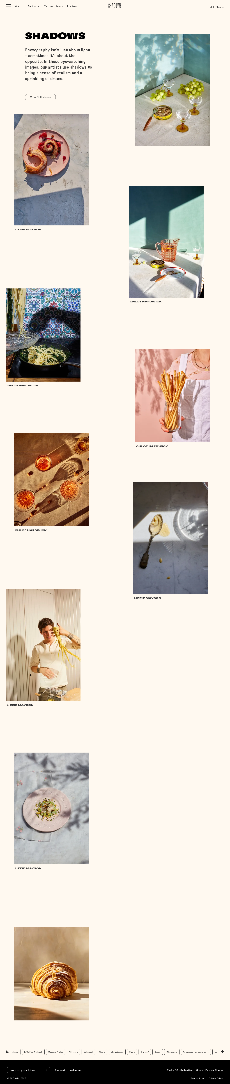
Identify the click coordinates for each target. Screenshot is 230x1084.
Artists (33, 6)
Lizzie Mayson (147, 598)
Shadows (115, 6)
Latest (73, 6)
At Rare (214, 7)
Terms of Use (197, 1078)
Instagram (76, 1070)
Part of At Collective (179, 1070)
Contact (60, 1070)
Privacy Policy (216, 1078)
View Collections (40, 97)
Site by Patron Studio (209, 1070)
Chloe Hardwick (146, 302)
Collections (53, 6)
